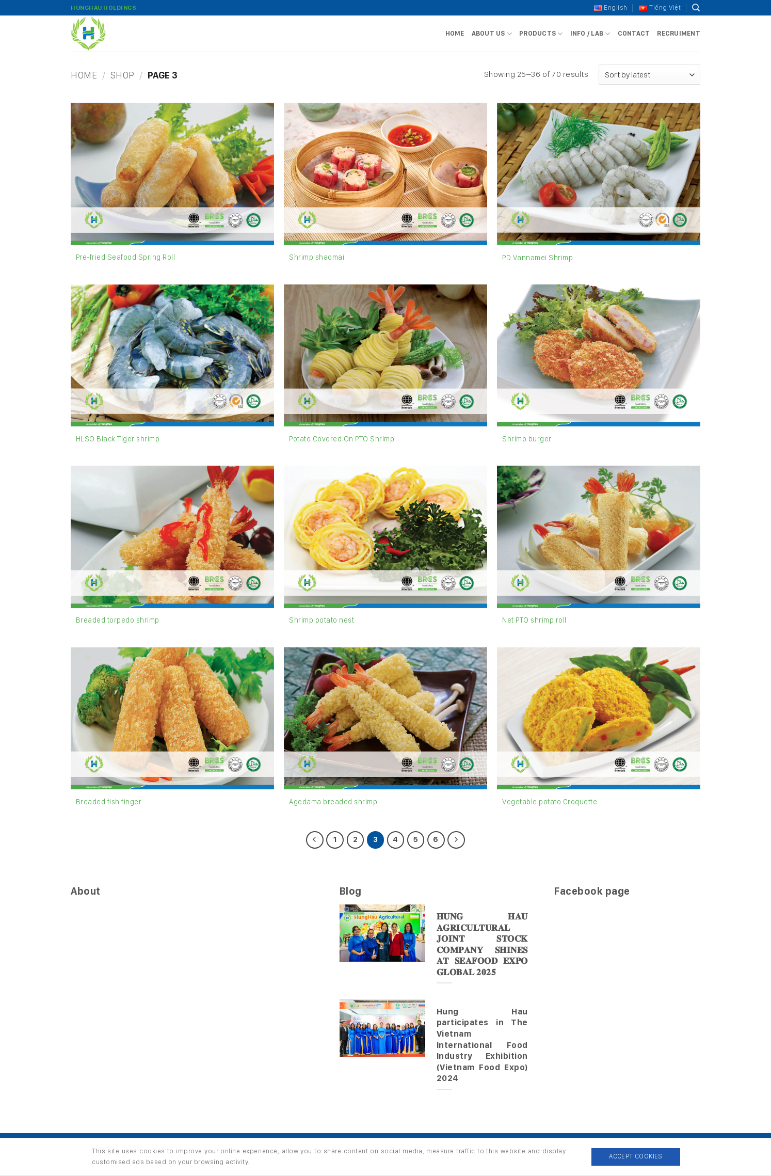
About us (492, 34)
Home (454, 33)
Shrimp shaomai (316, 256)
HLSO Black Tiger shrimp (118, 438)
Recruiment (678, 33)
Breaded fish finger (109, 801)
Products (541, 34)
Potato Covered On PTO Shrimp (341, 438)
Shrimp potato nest (321, 619)
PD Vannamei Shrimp (537, 257)
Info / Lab (590, 34)
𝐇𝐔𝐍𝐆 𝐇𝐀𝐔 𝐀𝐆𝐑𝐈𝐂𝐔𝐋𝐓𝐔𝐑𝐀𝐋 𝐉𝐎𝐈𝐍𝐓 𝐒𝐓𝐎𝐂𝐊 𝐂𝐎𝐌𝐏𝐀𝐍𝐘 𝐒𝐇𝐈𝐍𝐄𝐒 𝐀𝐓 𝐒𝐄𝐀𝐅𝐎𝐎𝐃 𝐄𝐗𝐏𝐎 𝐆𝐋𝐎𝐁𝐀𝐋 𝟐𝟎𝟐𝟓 (482, 944)
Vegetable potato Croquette (549, 801)
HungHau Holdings (103, 7)
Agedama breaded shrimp (333, 801)
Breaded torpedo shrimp (117, 619)
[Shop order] (649, 75)
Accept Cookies (635, 1156)
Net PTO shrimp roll (534, 619)
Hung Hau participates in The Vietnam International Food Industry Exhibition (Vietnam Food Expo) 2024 (482, 1044)
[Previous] (315, 840)
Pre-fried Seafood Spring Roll (125, 256)
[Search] (696, 8)
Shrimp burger (527, 438)
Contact (634, 33)
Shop (122, 75)
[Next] (456, 840)
